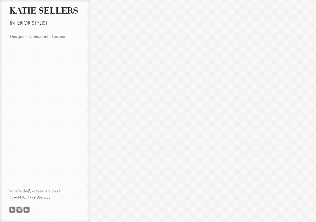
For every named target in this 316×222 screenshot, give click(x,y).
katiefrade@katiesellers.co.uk (35, 191)
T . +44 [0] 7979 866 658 (30, 197)
